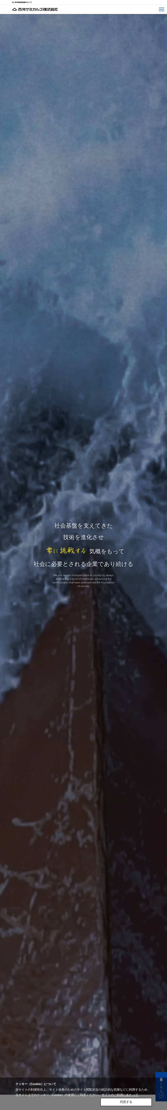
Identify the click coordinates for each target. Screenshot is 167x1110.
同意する (126, 1101)
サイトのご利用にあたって (120, 1095)
